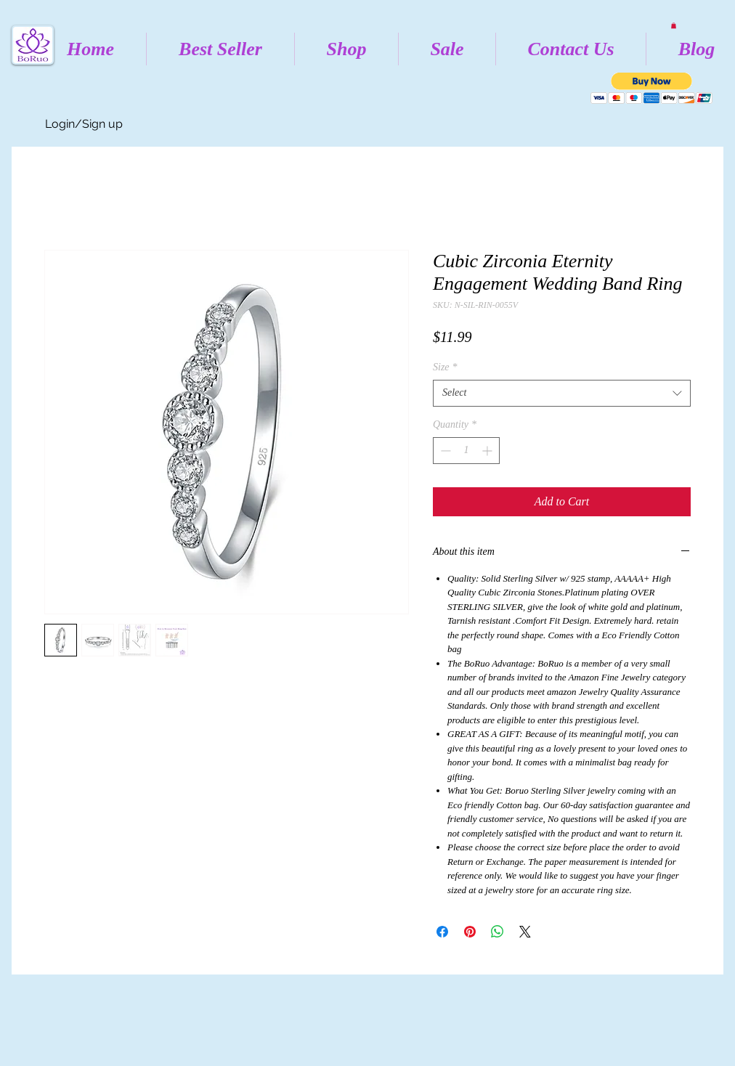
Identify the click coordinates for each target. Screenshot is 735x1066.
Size (445, 367)
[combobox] (562, 393)
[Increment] (488, 450)
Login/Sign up (84, 124)
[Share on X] (525, 931)
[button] (673, 25)
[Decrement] (444, 450)
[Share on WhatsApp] (497, 931)
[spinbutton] (466, 450)
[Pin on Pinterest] (470, 931)
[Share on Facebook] (442, 931)
